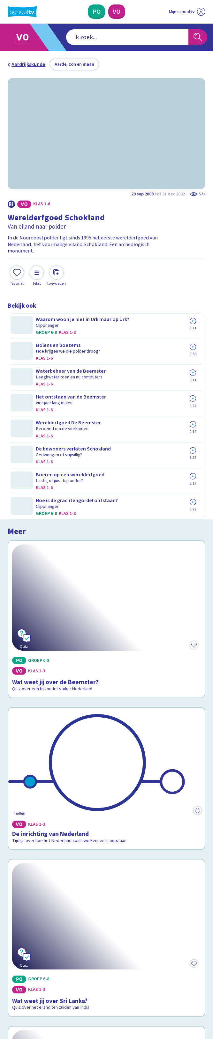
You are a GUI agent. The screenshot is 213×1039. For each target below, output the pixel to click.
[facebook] (11, 984)
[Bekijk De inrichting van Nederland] (106, 473)
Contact (18, 858)
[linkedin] (39, 984)
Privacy (18, 885)
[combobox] (97, 37)
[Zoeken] (197, 37)
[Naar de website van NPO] (201, 12)
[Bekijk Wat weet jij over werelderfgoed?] (106, 692)
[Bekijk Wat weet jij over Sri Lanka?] (106, 574)
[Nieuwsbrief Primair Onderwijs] (73, 934)
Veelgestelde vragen (36, 867)
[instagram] (25, 984)
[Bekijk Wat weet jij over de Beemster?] (106, 372)
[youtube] (53, 984)
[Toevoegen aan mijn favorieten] (17, 269)
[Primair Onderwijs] (96, 11)
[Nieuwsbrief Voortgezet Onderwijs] (140, 934)
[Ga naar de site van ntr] (181, 1000)
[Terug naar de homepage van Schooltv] (22, 11)
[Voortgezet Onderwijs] (116, 11)
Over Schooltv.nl (30, 876)
